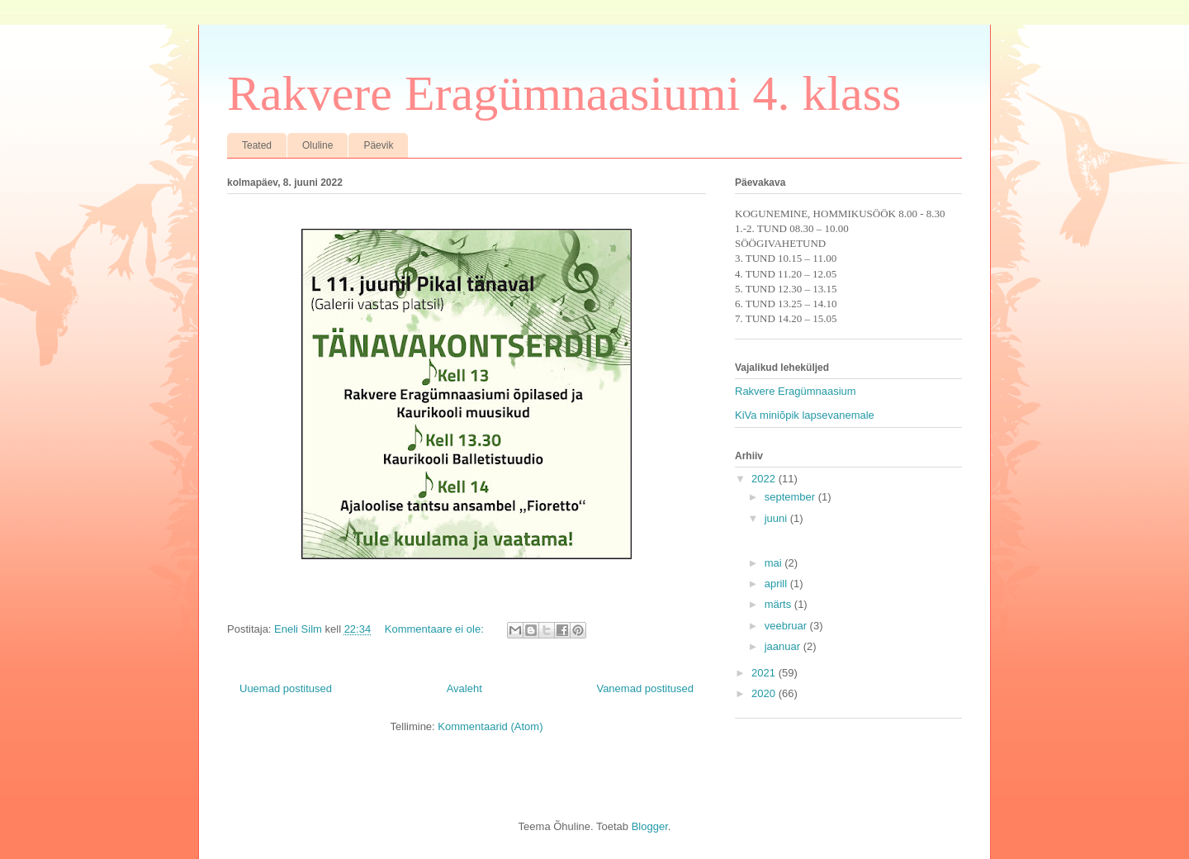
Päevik (378, 145)
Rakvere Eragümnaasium (795, 391)
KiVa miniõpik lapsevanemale (804, 415)
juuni (777, 518)
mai (775, 563)
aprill (777, 583)
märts (779, 604)
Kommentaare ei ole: (436, 629)
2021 (765, 673)
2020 (765, 693)
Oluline (317, 145)
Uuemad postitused (285, 688)
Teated (257, 145)
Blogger (650, 826)
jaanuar (784, 646)
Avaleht (464, 688)
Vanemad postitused (645, 688)
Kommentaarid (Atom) (490, 726)
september (791, 497)
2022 (765, 478)
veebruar (787, 625)
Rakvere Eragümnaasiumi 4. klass (564, 93)
